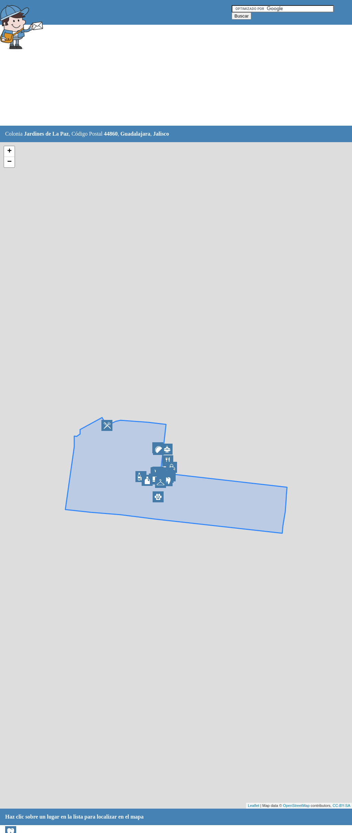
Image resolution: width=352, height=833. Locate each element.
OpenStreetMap (296, 805)
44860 (111, 134)
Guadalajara (135, 134)
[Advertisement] (171, 75)
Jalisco (161, 134)
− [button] (9, 162)
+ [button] (9, 151)
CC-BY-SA (341, 805)
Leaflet (253, 805)
